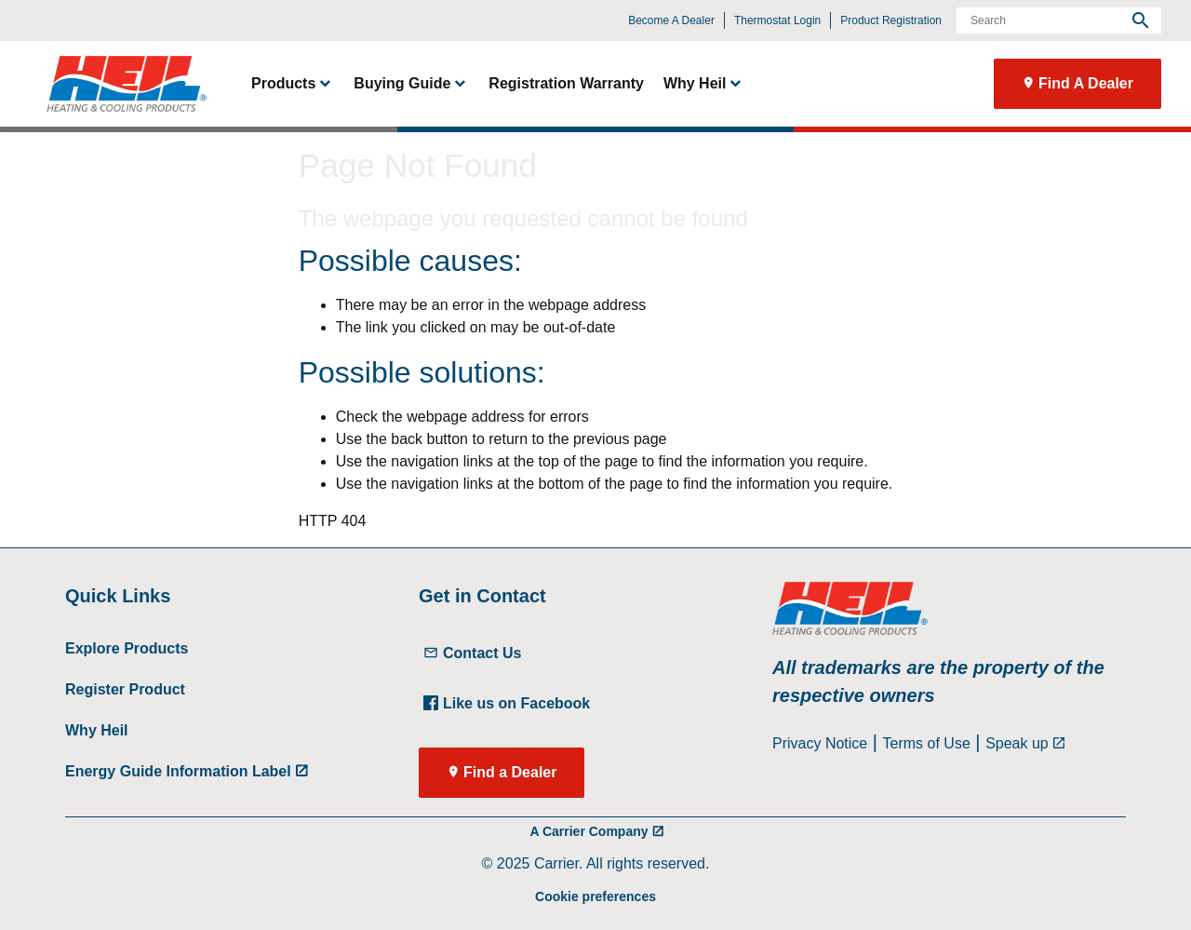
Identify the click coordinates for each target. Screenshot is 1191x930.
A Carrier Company (588, 831)
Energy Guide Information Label (178, 771)
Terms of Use (926, 743)
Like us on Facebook (506, 703)
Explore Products (126, 648)
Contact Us (472, 653)
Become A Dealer (671, 20)
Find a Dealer (509, 772)
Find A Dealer (1085, 83)
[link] (118, 84)
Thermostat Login (777, 20)
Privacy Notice (819, 743)
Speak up (1017, 743)
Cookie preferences (595, 896)
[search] (1141, 20)
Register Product (125, 689)
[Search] (1059, 20)
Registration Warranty (566, 83)
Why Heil (96, 730)
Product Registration (891, 20)
